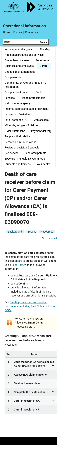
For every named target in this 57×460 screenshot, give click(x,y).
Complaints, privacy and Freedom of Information (26, 84)
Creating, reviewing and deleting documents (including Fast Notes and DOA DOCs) (30, 306)
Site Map (44, 49)
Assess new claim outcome (30, 374)
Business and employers (19, 65)
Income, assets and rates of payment (26, 108)
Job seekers (41, 119)
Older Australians (15, 131)
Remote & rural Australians (20, 142)
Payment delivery (41, 131)
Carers (44, 65)
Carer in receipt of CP (27, 409)
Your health (43, 164)
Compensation (13, 77)
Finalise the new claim (27, 383)
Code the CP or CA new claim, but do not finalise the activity (34, 363)
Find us (17, 32)
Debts (39, 92)
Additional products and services (24, 54)
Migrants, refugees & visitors (21, 125)
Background (15, 231)
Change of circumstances (20, 71)
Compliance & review (17, 92)
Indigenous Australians (18, 114)
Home (6, 32)
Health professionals (33, 97)
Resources (47, 231)
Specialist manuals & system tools (25, 158)
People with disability (17, 136)
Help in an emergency (17, 103)
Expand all (49, 238)
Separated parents (35, 153)
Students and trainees (18, 164)
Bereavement (43, 60)
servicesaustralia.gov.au (19, 49)
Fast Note (17, 264)
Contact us (31, 32)
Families (10, 97)
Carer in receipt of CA (27, 400)
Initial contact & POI (16, 119)
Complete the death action (29, 392)
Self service (11, 153)
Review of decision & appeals (22, 147)
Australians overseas (17, 60)
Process (31, 231)
